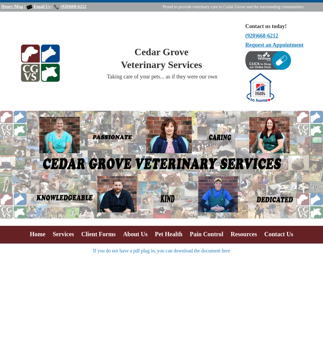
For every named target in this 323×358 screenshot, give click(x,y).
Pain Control (206, 234)
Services (63, 234)
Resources (244, 234)
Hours (7, 6)
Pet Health (169, 234)
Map (19, 6)
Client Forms (98, 234)
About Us (135, 234)
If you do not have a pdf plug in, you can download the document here (161, 250)
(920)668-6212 (73, 6)
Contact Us (278, 234)
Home (37, 234)
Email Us (42, 6)
